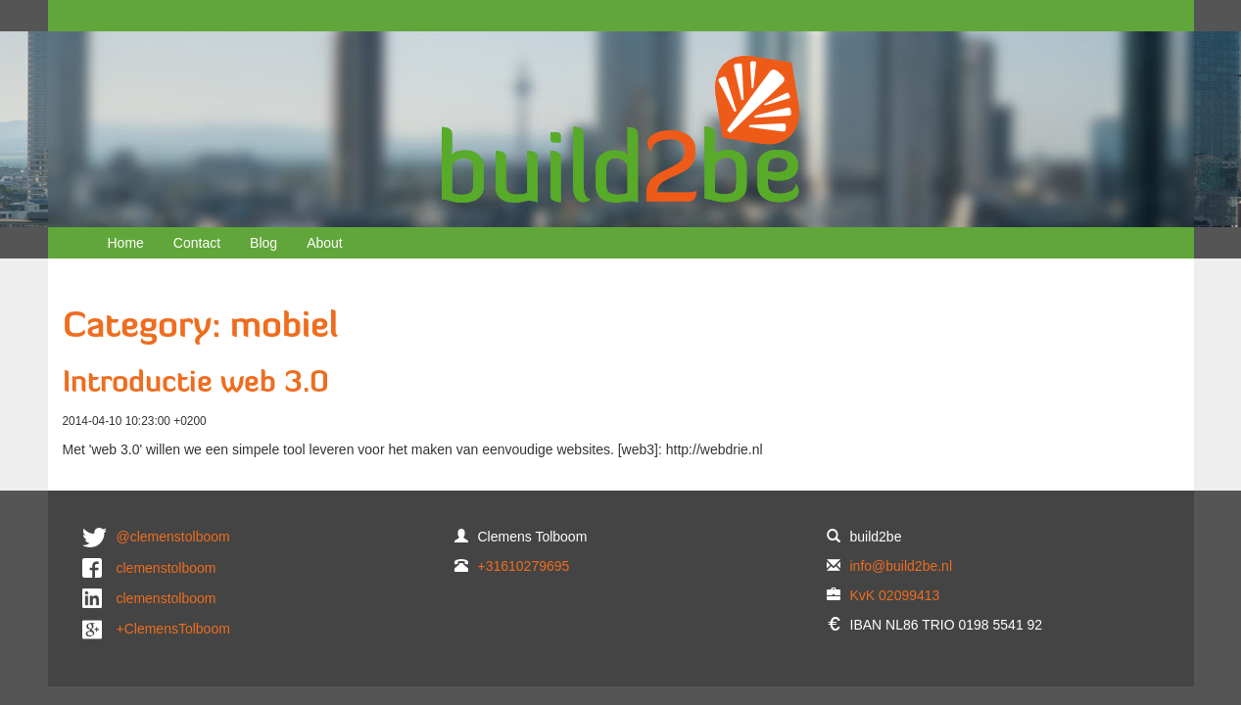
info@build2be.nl (901, 566)
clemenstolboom (166, 568)
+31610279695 (524, 566)
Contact (196, 243)
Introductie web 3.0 (196, 384)
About (325, 243)
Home (126, 243)
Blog (263, 243)
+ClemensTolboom (173, 628)
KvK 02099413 (895, 595)
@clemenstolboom (173, 536)
